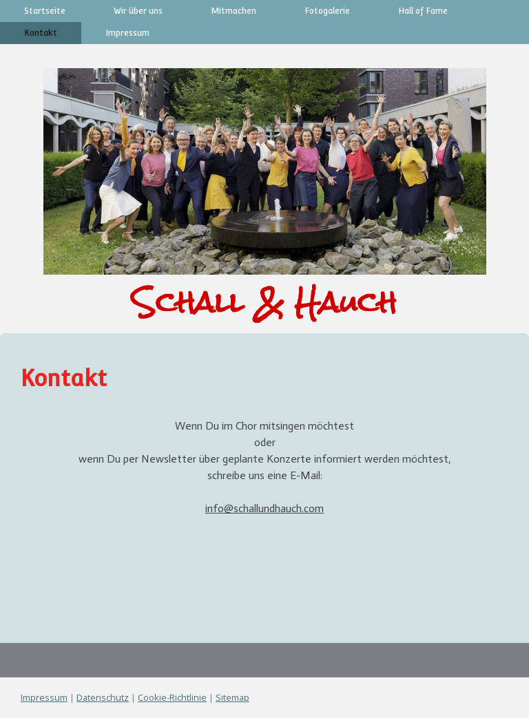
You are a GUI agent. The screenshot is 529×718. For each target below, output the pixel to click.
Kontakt (40, 33)
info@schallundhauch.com (264, 508)
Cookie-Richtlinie (172, 697)
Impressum (127, 33)
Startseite (44, 11)
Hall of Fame (423, 11)
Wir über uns (138, 11)
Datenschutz (102, 697)
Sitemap (232, 697)
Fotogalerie (327, 11)
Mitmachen (233, 11)
